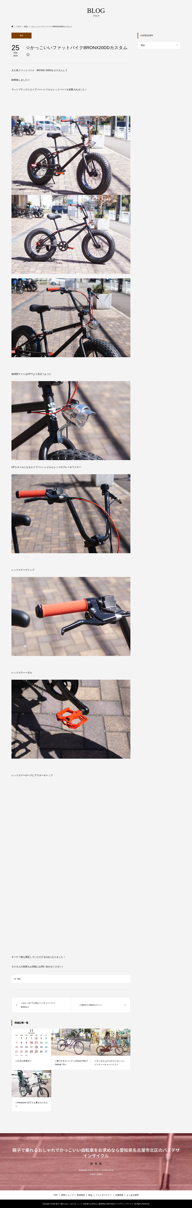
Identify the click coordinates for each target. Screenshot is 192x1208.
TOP (55, 1195)
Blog (90, 1195)
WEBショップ (67, 1195)
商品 (21, 35)
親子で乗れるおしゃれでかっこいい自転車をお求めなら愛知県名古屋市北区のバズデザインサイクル (96, 1153)
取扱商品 (81, 1195)
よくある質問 (133, 1195)
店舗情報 (119, 1195)
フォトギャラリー (104, 1195)
